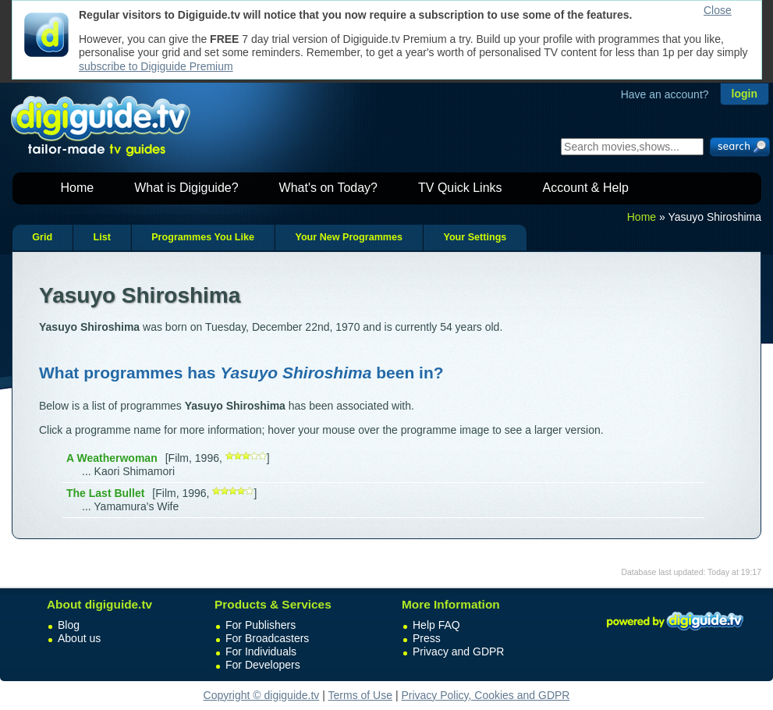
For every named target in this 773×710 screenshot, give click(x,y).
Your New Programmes (348, 237)
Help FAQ (436, 625)
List (101, 237)
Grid (42, 237)
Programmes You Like (202, 237)
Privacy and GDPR (458, 651)
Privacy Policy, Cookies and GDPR (485, 695)
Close (718, 10)
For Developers (262, 665)
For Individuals (260, 651)
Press (427, 638)
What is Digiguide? (186, 187)
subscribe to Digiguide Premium (156, 66)
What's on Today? (328, 187)
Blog (69, 625)
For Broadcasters (267, 638)
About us (79, 638)
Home (77, 187)
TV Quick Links (460, 187)
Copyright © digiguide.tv (262, 695)
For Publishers (260, 625)
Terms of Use (360, 695)
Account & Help (586, 187)
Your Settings (474, 237)
